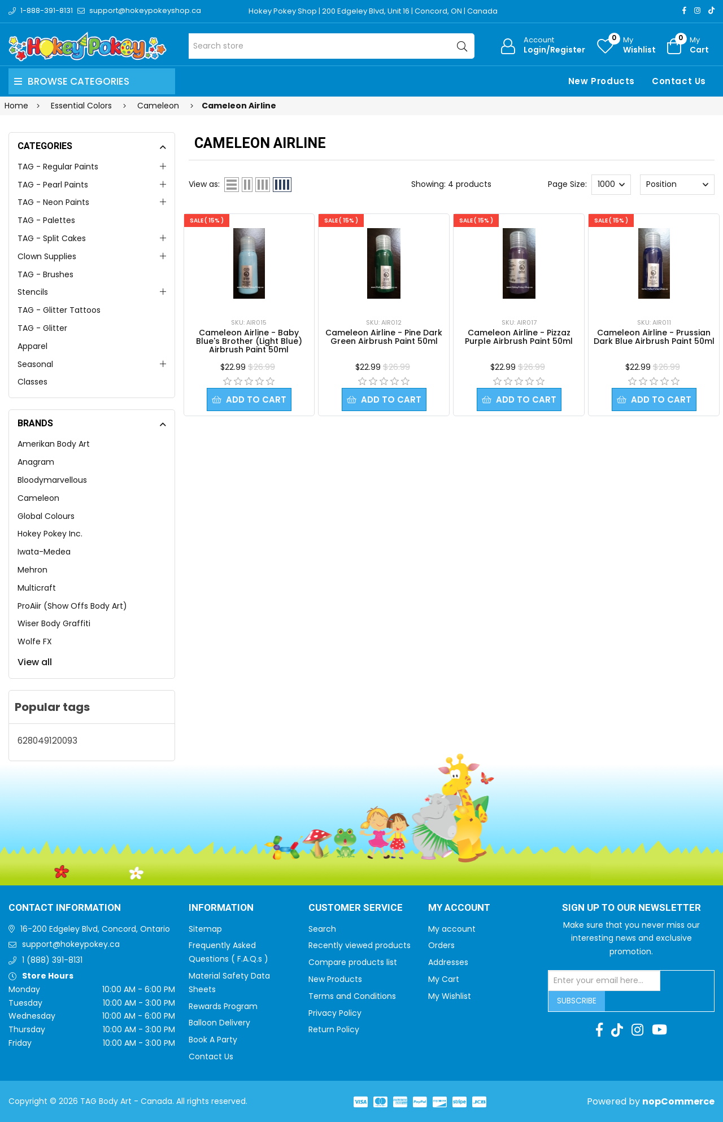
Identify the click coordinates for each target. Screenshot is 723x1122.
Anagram (36, 462)
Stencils (33, 292)
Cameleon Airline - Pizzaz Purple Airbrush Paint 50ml (519, 337)
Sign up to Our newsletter (631, 908)
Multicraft (37, 587)
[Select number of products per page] (611, 184)
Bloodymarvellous (52, 480)
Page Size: (567, 184)
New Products (601, 81)
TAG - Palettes (46, 220)
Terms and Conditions (352, 996)
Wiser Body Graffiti (54, 623)
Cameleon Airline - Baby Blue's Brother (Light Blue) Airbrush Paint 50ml (249, 341)
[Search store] (332, 46)
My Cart (443, 979)
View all (35, 662)
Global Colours (46, 516)
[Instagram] (697, 10)
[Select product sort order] (677, 184)
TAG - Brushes (45, 274)
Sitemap (205, 929)
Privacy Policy (335, 1013)
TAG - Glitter (42, 328)
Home (16, 105)
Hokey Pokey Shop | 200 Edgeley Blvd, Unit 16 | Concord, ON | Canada (373, 11)
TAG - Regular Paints (58, 166)
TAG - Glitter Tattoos (59, 310)
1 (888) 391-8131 (52, 960)
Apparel (32, 346)
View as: (204, 184)
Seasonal (35, 364)
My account (452, 929)
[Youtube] (659, 1030)
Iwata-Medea (44, 551)
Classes (32, 381)
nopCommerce (678, 1101)
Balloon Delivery (219, 1022)
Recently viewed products (359, 945)
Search (322, 929)
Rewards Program (223, 1006)
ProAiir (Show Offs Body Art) (72, 606)
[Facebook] (684, 10)
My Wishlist (449, 996)
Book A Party (213, 1039)
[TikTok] (711, 10)
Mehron (32, 569)
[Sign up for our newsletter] (604, 981)
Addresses (448, 962)
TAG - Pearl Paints (53, 184)
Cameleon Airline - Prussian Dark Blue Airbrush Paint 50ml (654, 337)
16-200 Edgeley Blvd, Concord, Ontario (95, 929)
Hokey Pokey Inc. (50, 533)
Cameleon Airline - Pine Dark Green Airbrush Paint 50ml (383, 337)
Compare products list (352, 962)
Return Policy (333, 1029)
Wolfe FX (35, 641)
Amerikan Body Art (54, 443)
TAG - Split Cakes (52, 238)
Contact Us (679, 81)
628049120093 (47, 740)
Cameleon (38, 498)
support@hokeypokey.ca (71, 944)
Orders (441, 945)
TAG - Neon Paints (53, 202)
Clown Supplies (47, 256)
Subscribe (576, 1000)
